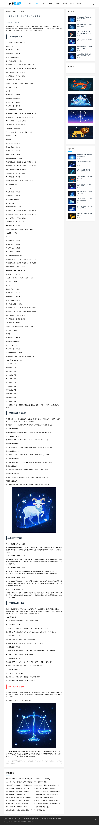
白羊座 (50, 3)
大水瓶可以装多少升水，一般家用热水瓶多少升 (46, 785)
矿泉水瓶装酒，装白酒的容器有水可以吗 (16, 807)
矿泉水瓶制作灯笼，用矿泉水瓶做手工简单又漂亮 (19, 782)
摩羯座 (59, 819)
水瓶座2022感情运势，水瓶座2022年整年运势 (46, 800)
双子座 (65, 3)
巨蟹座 (72, 3)
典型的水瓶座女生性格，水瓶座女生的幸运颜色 (18, 791)
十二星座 (17, 11)
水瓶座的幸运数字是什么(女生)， (42, 807)
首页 (29, 3)
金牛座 (58, 3)
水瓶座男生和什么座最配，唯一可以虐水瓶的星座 (19, 785)
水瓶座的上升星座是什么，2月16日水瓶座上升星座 (18, 798)
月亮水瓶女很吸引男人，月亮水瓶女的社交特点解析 (19, 779)
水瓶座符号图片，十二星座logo (42, 779)
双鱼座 (43, 3)
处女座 (41, 819)
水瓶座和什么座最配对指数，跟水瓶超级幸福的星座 (47, 792)
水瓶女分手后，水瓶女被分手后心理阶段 (44, 788)
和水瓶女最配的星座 (39, 810)
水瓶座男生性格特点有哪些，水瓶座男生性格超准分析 (47, 804)
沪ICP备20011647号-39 (27, 822)
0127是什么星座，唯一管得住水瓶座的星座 (17, 803)
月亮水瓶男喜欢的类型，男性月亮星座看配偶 (17, 800)
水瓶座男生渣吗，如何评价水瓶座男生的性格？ (18, 788)
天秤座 (46, 819)
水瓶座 (36, 3)
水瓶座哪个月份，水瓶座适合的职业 (43, 797)
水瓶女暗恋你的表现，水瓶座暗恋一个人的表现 (46, 794)
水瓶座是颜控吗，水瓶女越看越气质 (15, 794)
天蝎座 (50, 819)
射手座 (55, 819)
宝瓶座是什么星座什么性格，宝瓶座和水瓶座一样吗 (19, 810)
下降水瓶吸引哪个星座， (40, 782)
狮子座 (79, 3)
